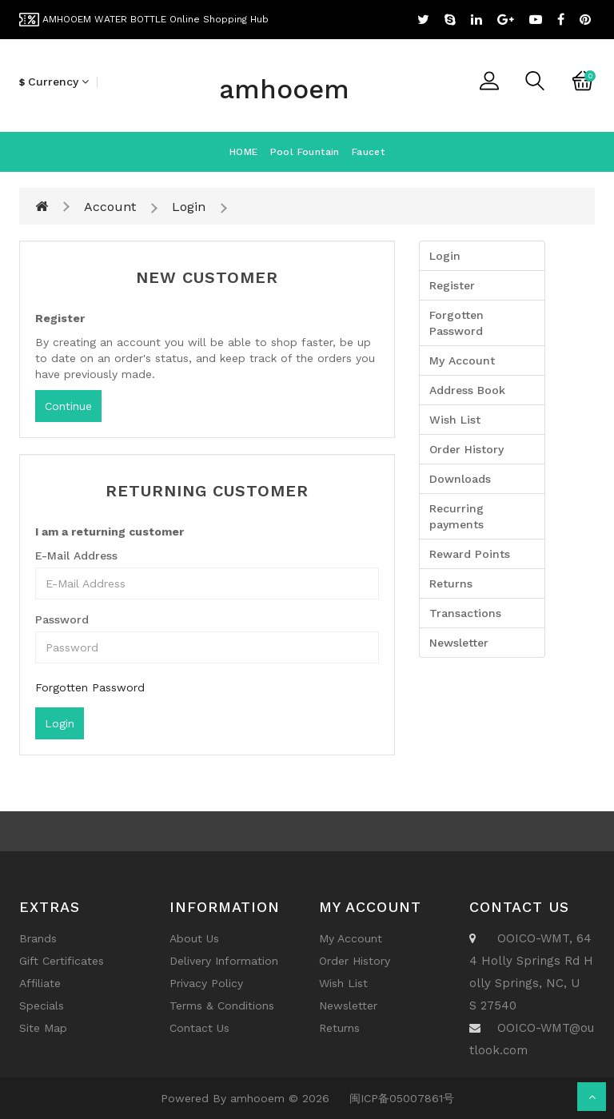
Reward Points (469, 554)
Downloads (460, 478)
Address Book (467, 390)
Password (62, 619)
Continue (68, 406)
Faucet (368, 151)
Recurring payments (456, 516)
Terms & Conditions (221, 1005)
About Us (194, 938)
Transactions (465, 613)
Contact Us (199, 1027)
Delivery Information (223, 960)
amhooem (284, 89)
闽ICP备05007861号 (401, 1098)
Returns (450, 583)
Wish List (454, 419)
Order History (466, 449)
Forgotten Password (90, 687)
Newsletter (458, 642)
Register (452, 285)
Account (110, 206)
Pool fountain (305, 151)
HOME (243, 151)
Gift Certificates (61, 960)
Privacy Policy (206, 983)
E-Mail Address (76, 555)
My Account (462, 360)
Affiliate (40, 983)
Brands (38, 938)
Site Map (43, 1027)
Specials (41, 1005)
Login (188, 206)
